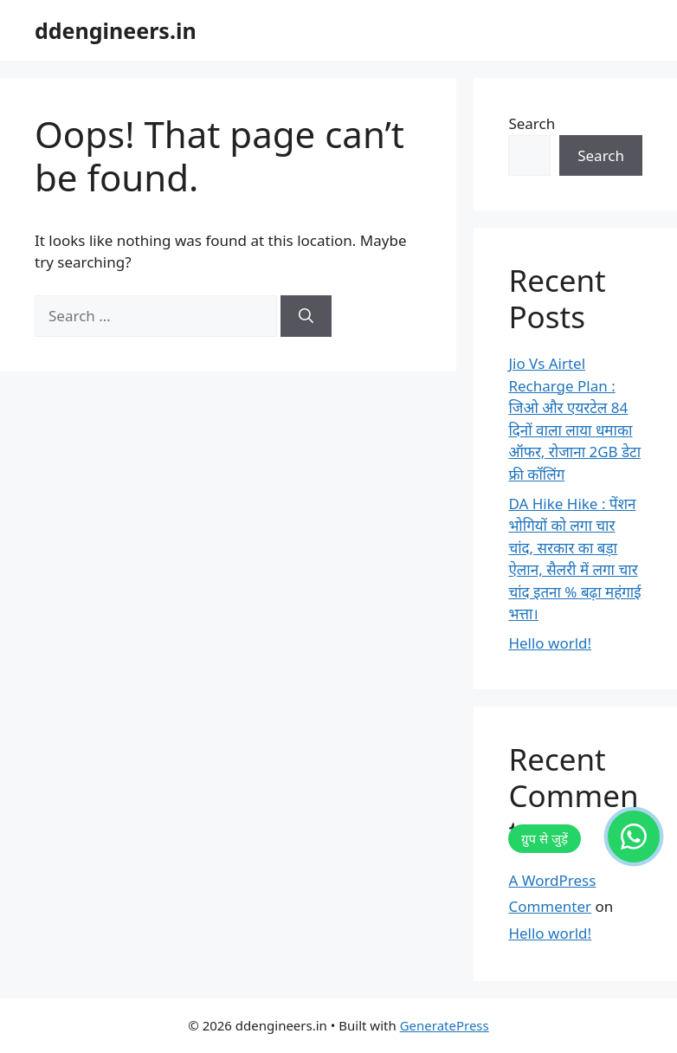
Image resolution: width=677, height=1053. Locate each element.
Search (531, 123)
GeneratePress (444, 1025)
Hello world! (549, 643)
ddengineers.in (116, 30)
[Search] (306, 316)
